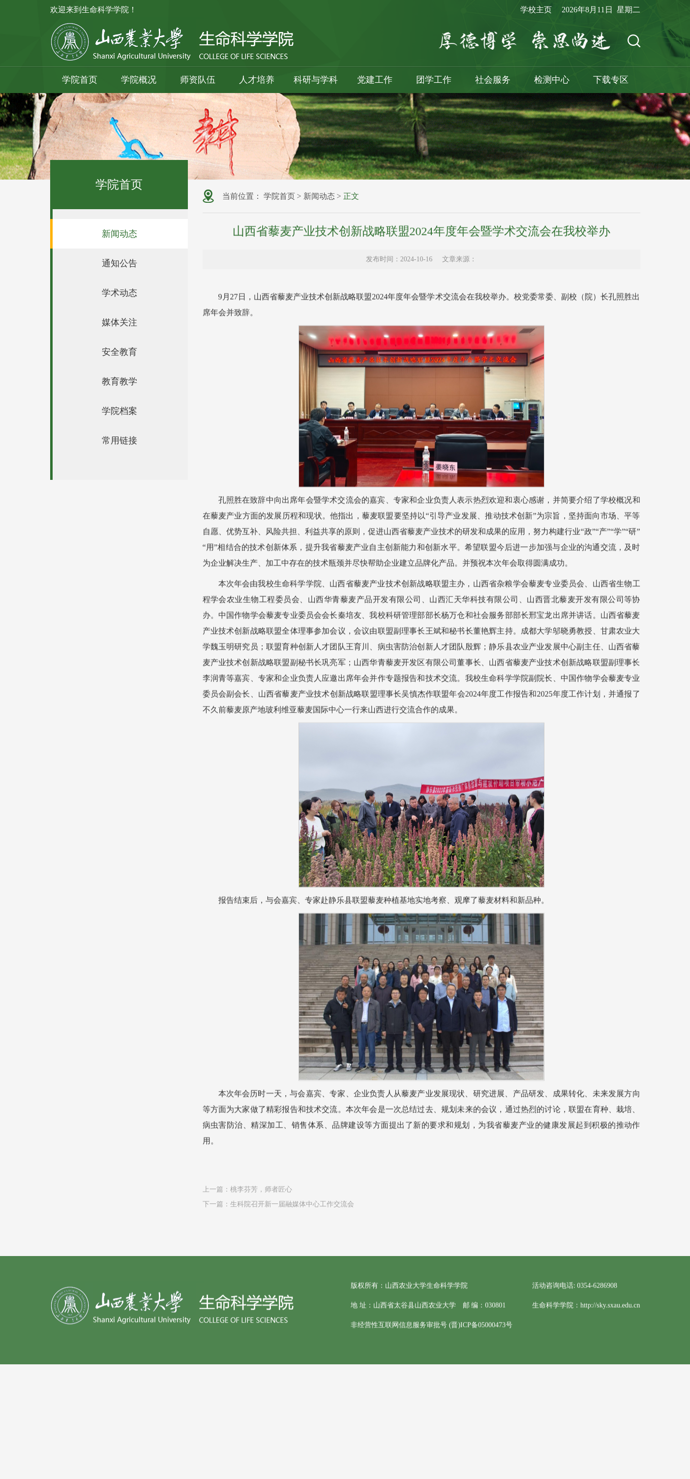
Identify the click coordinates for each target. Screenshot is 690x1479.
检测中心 (552, 80)
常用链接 (119, 440)
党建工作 (374, 80)
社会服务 (492, 80)
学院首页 (79, 80)
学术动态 (119, 293)
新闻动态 (119, 234)
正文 (351, 197)
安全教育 (119, 352)
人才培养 (256, 80)
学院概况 (138, 80)
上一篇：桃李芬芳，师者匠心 (247, 1198)
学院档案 (119, 411)
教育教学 (119, 381)
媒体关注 (119, 322)
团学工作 (433, 80)
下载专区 (611, 80)
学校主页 (536, 9)
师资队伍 (197, 80)
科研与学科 (316, 80)
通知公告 (119, 263)
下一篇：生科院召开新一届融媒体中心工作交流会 (278, 1213)
